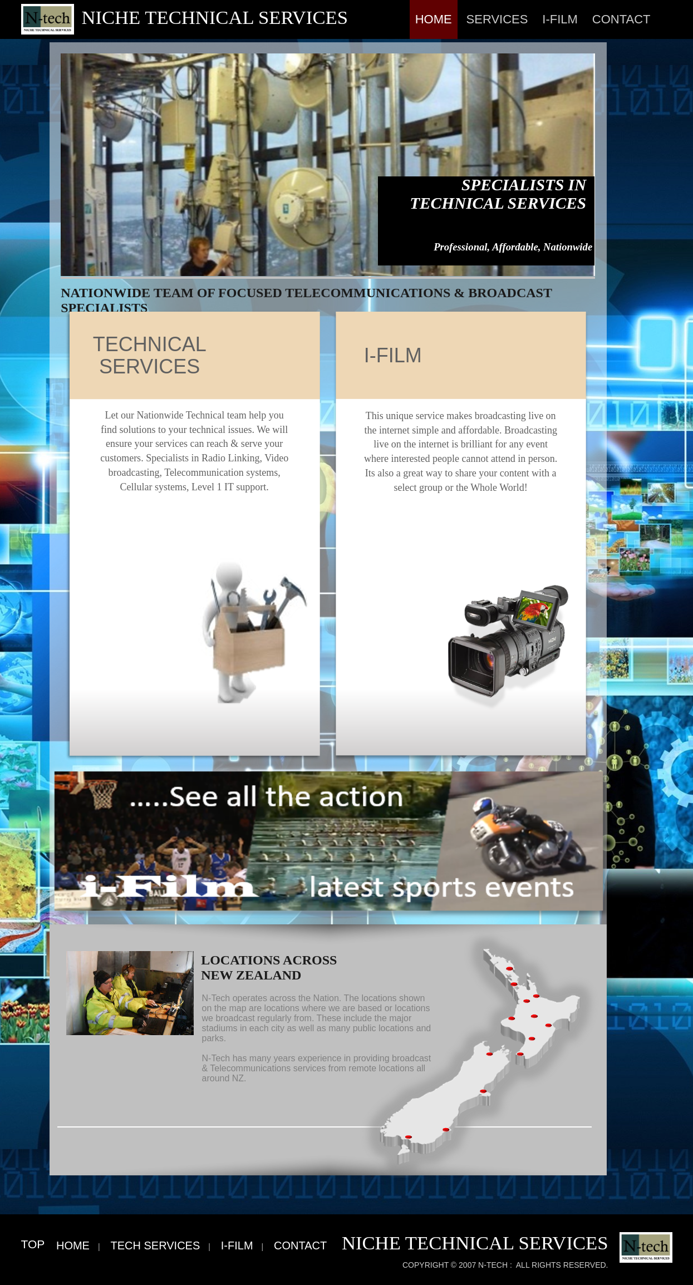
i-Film (560, 19)
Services (497, 19)
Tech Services (155, 1245)
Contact (621, 19)
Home (433, 19)
